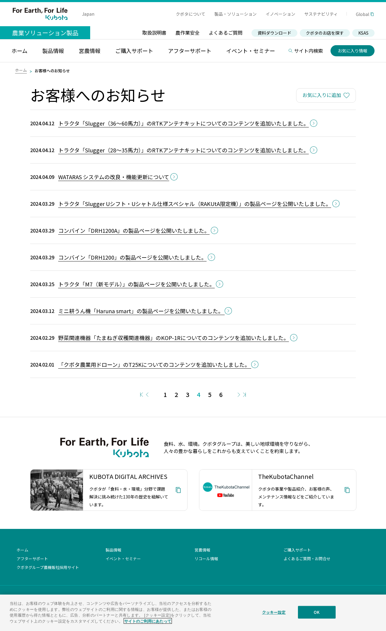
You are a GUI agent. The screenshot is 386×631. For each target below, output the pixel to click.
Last (244, 394)
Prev (147, 394)
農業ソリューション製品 (45, 32)
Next (239, 394)
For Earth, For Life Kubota (40, 14)
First (141, 394)
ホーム (21, 70)
